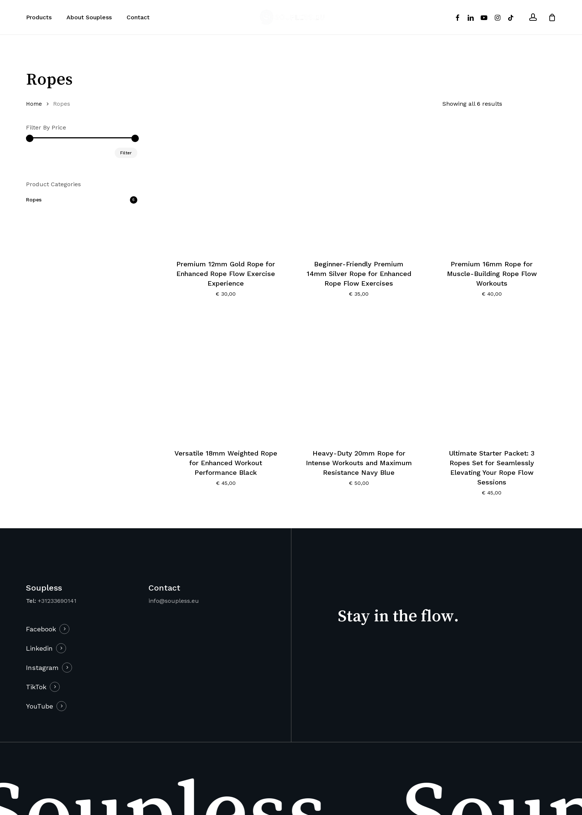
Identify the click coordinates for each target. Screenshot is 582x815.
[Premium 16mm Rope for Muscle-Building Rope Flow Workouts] (492, 187)
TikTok (36, 687)
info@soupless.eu (173, 600)
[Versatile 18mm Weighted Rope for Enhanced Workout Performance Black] (225, 376)
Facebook (41, 629)
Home (34, 104)
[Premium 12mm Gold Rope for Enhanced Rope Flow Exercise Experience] (225, 187)
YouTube (39, 706)
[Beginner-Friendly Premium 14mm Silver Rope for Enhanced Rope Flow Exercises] (358, 187)
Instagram (42, 667)
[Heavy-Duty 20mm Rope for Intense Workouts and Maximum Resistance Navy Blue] (358, 376)
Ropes (34, 200)
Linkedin (39, 648)
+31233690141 (57, 600)
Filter (126, 152)
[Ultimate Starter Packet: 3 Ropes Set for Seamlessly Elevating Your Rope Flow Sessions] (492, 376)
